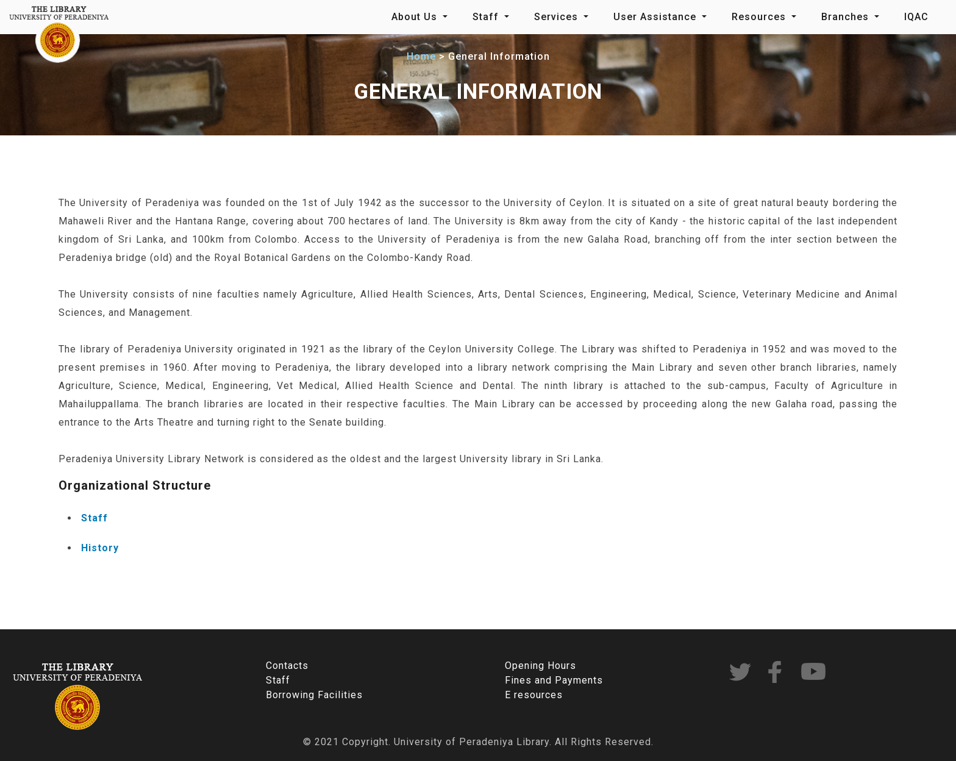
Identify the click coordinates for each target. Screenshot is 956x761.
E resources (534, 695)
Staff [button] (487, 17)
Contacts (287, 665)
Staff (94, 518)
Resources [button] (760, 17)
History (100, 548)
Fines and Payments (554, 680)
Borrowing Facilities (314, 695)
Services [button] (557, 17)
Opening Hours (540, 665)
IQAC (916, 17)
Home (421, 56)
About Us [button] (415, 17)
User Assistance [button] (656, 17)
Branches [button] (846, 17)
